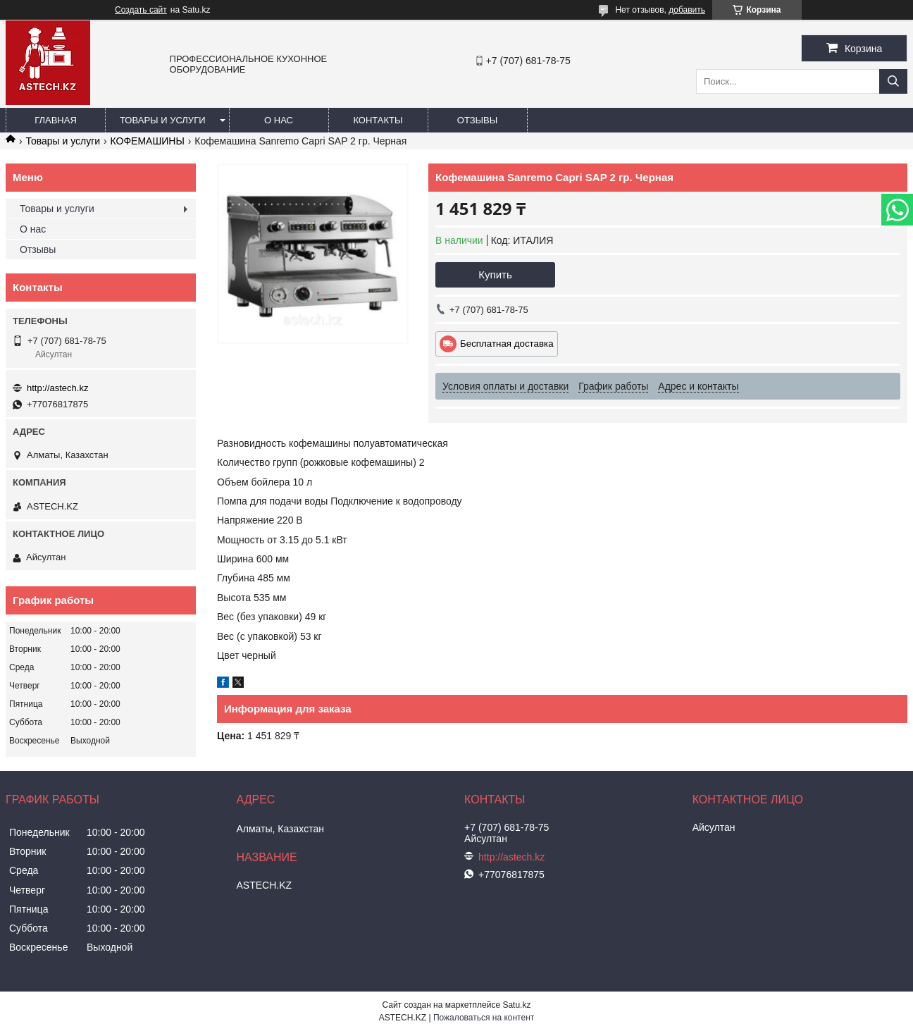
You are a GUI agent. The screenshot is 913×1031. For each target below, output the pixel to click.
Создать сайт (141, 10)
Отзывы (477, 120)
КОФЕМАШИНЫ (148, 141)
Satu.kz (516, 1005)
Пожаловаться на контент (483, 1018)
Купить (494, 274)
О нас (278, 120)
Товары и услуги (163, 120)
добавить (687, 10)
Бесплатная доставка (507, 343)
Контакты (377, 120)
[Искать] (893, 81)
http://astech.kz (57, 388)
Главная (56, 120)
